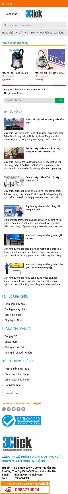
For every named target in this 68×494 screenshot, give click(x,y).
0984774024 (27, 489)
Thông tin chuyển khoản (18, 352)
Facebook (11, 393)
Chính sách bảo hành (17, 379)
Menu (8, 3)
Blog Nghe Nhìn (13, 320)
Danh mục (11, 13)
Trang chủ (7, 32)
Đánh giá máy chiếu (16, 309)
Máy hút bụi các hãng (52, 32)
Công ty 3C (11, 336)
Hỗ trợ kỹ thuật (13, 385)
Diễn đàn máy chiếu (16, 303)
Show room (11, 341)
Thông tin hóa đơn (15, 347)
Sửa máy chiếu (13, 314)
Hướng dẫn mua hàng (17, 368)
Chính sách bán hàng (17, 374)
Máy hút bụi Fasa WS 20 (15, 73)
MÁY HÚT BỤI (26, 32)
